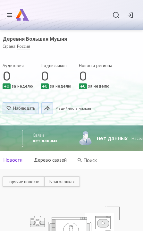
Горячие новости (23, 181)
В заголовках (62, 181)
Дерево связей (50, 160)
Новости (12, 160)
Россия (23, 46)
